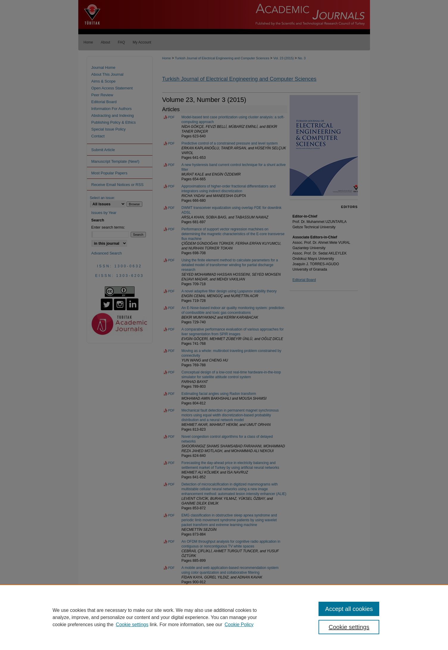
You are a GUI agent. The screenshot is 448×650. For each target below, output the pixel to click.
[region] (224, 617)
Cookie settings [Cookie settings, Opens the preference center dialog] (349, 627)
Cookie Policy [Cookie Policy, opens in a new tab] (239, 624)
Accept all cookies (349, 609)
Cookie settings (132, 624)
